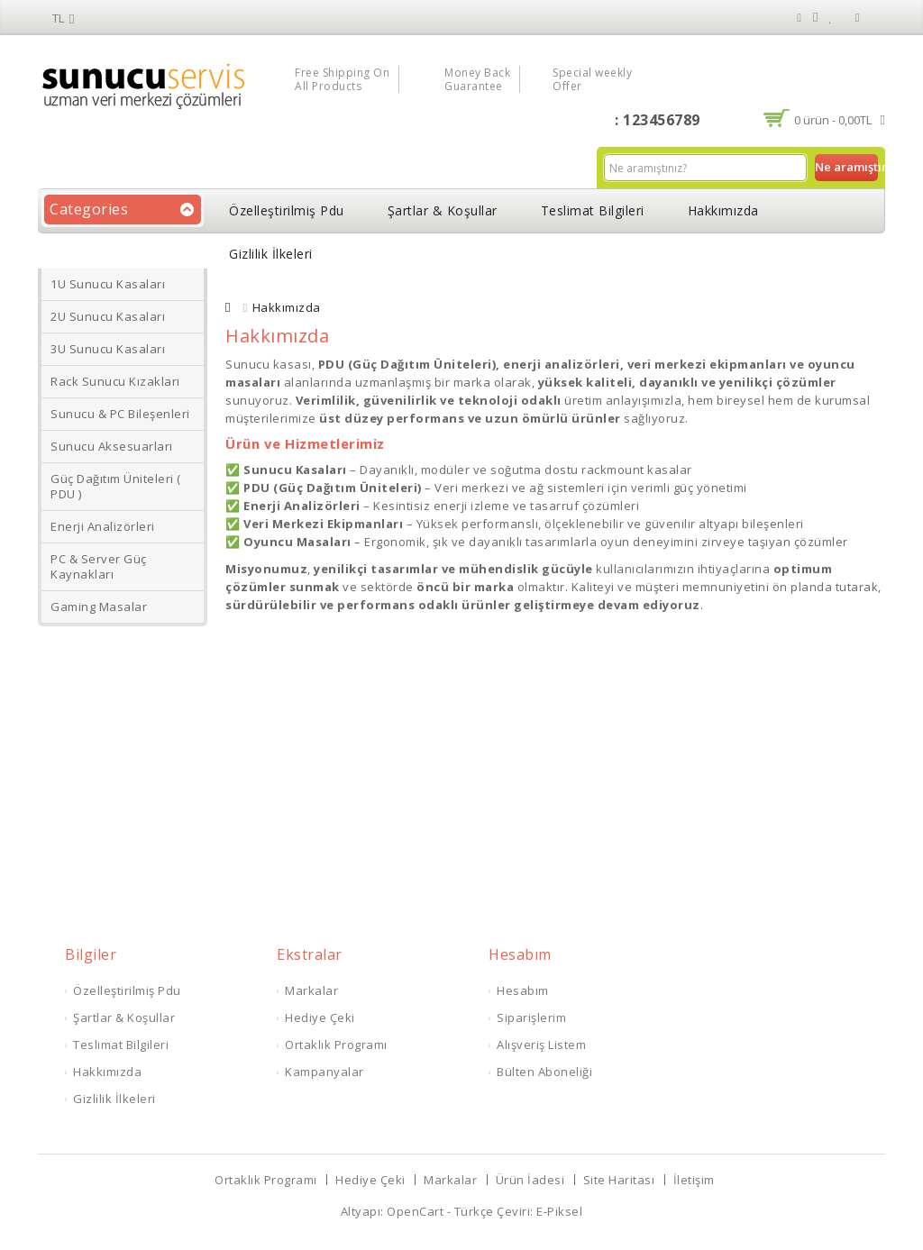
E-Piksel (559, 1211)
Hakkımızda (723, 210)
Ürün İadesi (530, 1180)
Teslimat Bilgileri (592, 210)
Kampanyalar (324, 1071)
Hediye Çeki (320, 1017)
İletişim (694, 1180)
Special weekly (592, 79)
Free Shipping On (342, 79)
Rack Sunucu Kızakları (115, 381)
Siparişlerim (531, 1017)
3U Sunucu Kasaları (107, 349)
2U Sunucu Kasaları (107, 316)
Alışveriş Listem (541, 1044)
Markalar (311, 990)
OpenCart (415, 1211)
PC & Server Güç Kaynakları (98, 566)
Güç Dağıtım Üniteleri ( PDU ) (115, 486)
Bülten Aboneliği (544, 1071)
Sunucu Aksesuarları (111, 446)
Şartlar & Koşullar (443, 210)
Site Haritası (619, 1180)
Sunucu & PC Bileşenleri (120, 414)
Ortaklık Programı (336, 1044)
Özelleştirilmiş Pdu (286, 210)
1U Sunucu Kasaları (107, 284)
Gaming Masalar (98, 606)
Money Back (477, 79)
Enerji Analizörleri (102, 526)
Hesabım (523, 990)
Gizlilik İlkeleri (271, 253)
